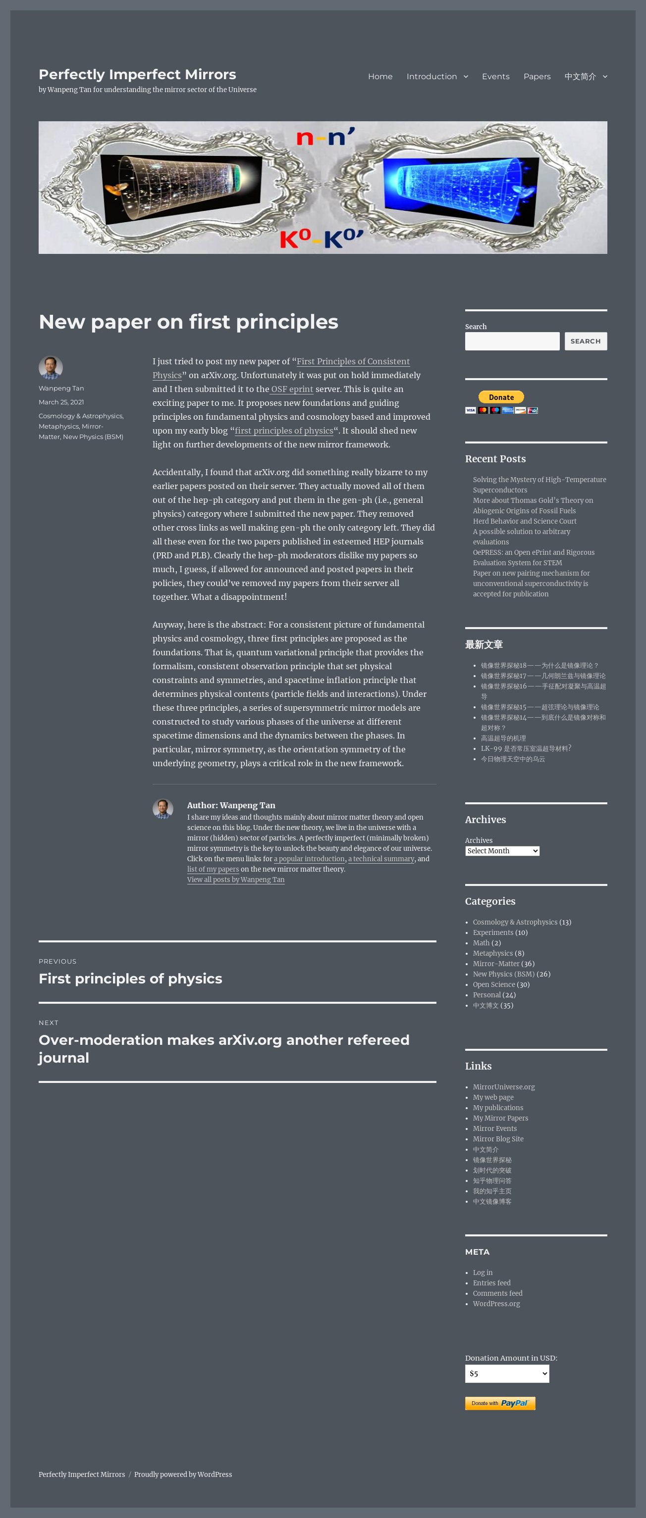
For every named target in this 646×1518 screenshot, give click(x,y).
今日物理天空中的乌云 (513, 759)
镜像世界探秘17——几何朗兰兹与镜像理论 (543, 676)
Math (481, 943)
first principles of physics (284, 431)
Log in (483, 1273)
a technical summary (381, 859)
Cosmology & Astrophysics (80, 416)
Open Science (494, 984)
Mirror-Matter (496, 964)
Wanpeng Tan (61, 388)
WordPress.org (496, 1304)
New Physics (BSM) (93, 437)
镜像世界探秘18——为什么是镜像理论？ (540, 665)
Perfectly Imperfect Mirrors (137, 74)
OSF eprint (291, 389)
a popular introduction (309, 859)
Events (496, 76)
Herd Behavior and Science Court (525, 521)
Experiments (493, 933)
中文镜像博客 (492, 1201)
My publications (498, 1108)
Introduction (432, 76)
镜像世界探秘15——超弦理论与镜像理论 (540, 707)
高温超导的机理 (503, 738)
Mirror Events (495, 1129)
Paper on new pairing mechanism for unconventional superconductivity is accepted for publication (531, 583)
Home (380, 76)
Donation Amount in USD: (511, 1358)
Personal (487, 995)
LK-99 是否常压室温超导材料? (526, 748)
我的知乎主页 (492, 1191)
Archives (479, 840)
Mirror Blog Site (498, 1139)
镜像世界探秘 (492, 1160)
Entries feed (492, 1283)
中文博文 (486, 1005)
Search (476, 327)
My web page (493, 1097)
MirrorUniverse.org (504, 1087)
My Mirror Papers (501, 1118)
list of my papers (213, 869)
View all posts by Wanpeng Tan (236, 880)
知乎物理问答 (492, 1180)
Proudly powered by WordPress (183, 1474)
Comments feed (498, 1293)
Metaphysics (59, 426)
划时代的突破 (492, 1170)
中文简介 (580, 76)
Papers (537, 76)
